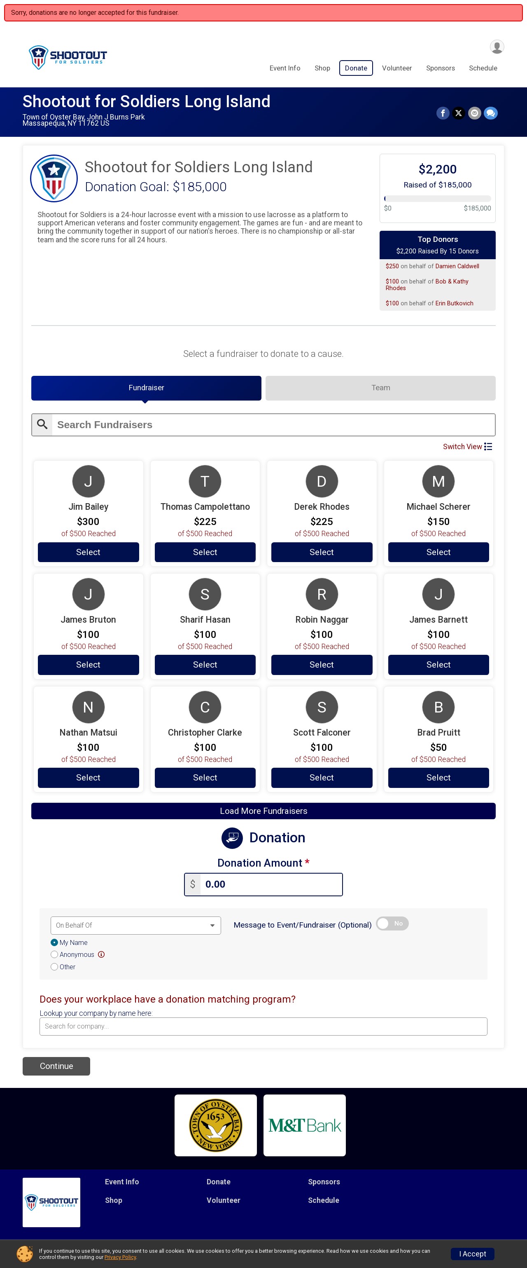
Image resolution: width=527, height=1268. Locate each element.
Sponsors (440, 68)
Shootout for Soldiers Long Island (146, 101)
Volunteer (397, 68)
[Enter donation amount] (271, 886)
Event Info (285, 68)
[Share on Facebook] (443, 113)
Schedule (483, 68)
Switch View (467, 447)
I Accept (472, 1254)
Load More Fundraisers (264, 812)
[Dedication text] (136, 926)
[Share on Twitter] (459, 113)
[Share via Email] (474, 113)
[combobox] (263, 1028)
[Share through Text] (491, 113)
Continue (56, 1067)
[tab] (146, 388)
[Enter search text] (273, 425)
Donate (356, 68)
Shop (322, 68)
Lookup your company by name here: (96, 1014)
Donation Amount (263, 864)
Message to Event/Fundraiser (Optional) (302, 925)
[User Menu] (496, 46)
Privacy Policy (120, 1257)
